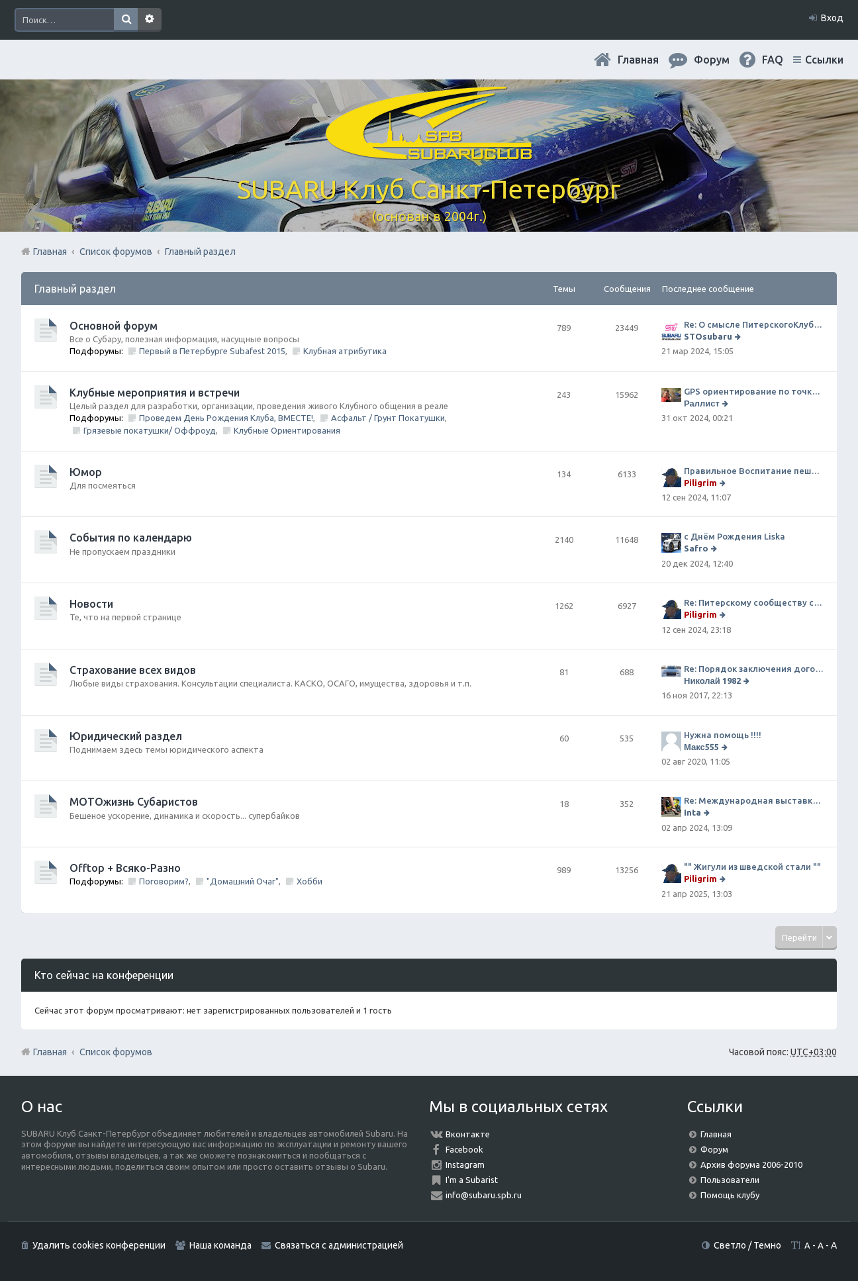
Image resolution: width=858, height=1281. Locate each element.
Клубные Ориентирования (287, 430)
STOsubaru (708, 336)
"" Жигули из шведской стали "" (752, 866)
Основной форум (114, 326)
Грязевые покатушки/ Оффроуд (149, 430)
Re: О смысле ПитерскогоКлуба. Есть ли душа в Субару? (754, 324)
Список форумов (115, 1052)
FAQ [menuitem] (772, 60)
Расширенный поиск (150, 20)
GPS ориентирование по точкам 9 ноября (754, 391)
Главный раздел (75, 289)
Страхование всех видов (133, 670)
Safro (696, 548)
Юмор (86, 472)
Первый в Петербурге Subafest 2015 (212, 351)
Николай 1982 (712, 680)
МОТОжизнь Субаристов (134, 802)
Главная (638, 60)
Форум (714, 1149)
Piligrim (700, 482)
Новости (91, 604)
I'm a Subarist (472, 1179)
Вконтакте (468, 1134)
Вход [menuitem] (832, 18)
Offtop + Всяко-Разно (125, 868)
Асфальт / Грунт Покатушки (388, 417)
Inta (692, 812)
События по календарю (131, 538)
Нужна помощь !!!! (722, 734)
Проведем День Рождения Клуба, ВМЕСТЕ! (226, 417)
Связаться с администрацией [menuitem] (339, 1245)
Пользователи (729, 1179)
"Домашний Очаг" (243, 881)
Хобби (309, 881)
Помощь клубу (729, 1195)
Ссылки (824, 60)
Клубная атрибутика (345, 351)
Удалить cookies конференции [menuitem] (99, 1245)
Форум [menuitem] (712, 60)
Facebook (464, 1149)
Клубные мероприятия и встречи (155, 393)
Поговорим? (164, 881)
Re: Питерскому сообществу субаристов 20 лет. (754, 602)
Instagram (465, 1164)
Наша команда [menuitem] (220, 1245)
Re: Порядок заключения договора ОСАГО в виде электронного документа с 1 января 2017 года (754, 668)
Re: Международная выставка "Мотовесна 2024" (754, 800)
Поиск (126, 20)
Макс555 (701, 746)
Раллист (702, 403)
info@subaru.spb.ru (484, 1195)
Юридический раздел (126, 736)
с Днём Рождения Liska (734, 536)
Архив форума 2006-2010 (751, 1164)
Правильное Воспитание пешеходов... (754, 470)
